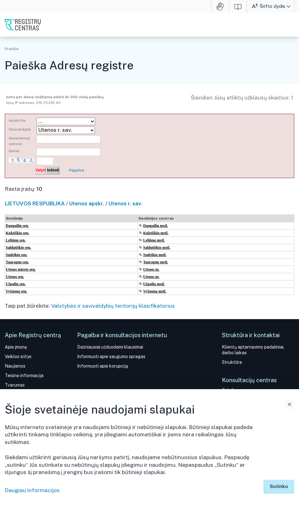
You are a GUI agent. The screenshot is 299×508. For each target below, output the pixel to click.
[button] (288, 6)
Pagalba (76, 170)
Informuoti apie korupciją (102, 366)
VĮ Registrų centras (23, 25)
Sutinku (279, 486)
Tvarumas (15, 385)
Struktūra (232, 362)
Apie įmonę (16, 347)
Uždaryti (289, 404)
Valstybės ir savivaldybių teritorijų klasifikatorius (113, 306)
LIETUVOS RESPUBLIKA (35, 203)
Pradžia (11, 49)
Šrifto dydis (272, 6)
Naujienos (15, 366)
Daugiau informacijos (32, 490)
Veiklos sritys (18, 356)
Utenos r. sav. (125, 203)
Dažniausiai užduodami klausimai (110, 347)
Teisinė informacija (24, 375)
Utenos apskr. (86, 203)
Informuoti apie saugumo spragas (111, 356)
